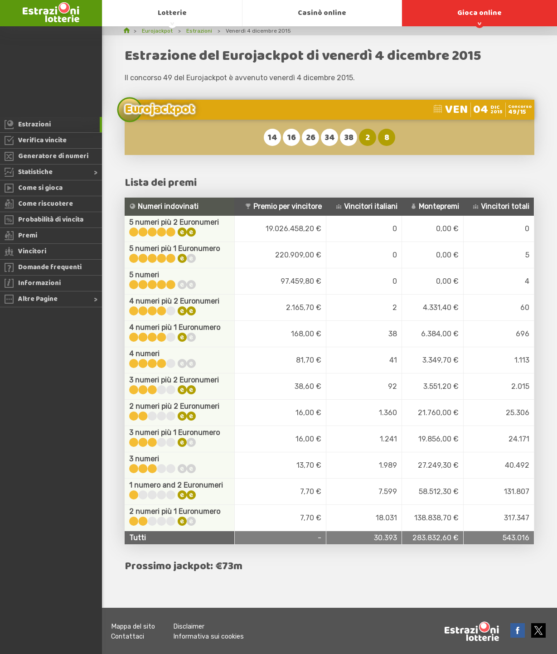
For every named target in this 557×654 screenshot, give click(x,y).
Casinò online (322, 13)
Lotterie (172, 13)
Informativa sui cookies (208, 636)
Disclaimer (188, 626)
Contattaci (127, 636)
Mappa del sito (133, 626)
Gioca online (479, 13)
